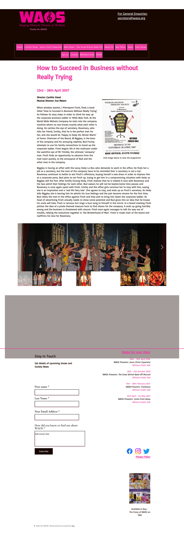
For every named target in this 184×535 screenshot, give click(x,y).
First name (41, 386)
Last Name (41, 398)
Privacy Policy (143, 456)
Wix (73, 526)
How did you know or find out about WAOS (56, 427)
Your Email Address (46, 411)
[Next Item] (162, 247)
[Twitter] (146, 451)
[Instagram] (138, 451)
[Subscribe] (44, 451)
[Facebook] (129, 451)
